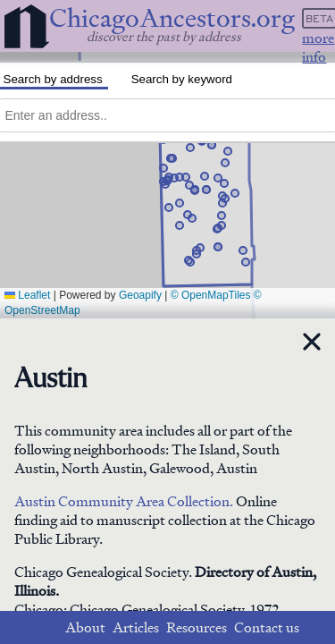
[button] (243, 250)
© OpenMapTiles (211, 295)
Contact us (266, 627)
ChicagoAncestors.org (172, 18)
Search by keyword (181, 79)
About (85, 627)
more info (318, 47)
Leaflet (27, 295)
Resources (196, 627)
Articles (136, 627)
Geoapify (140, 295)
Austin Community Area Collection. (123, 501)
